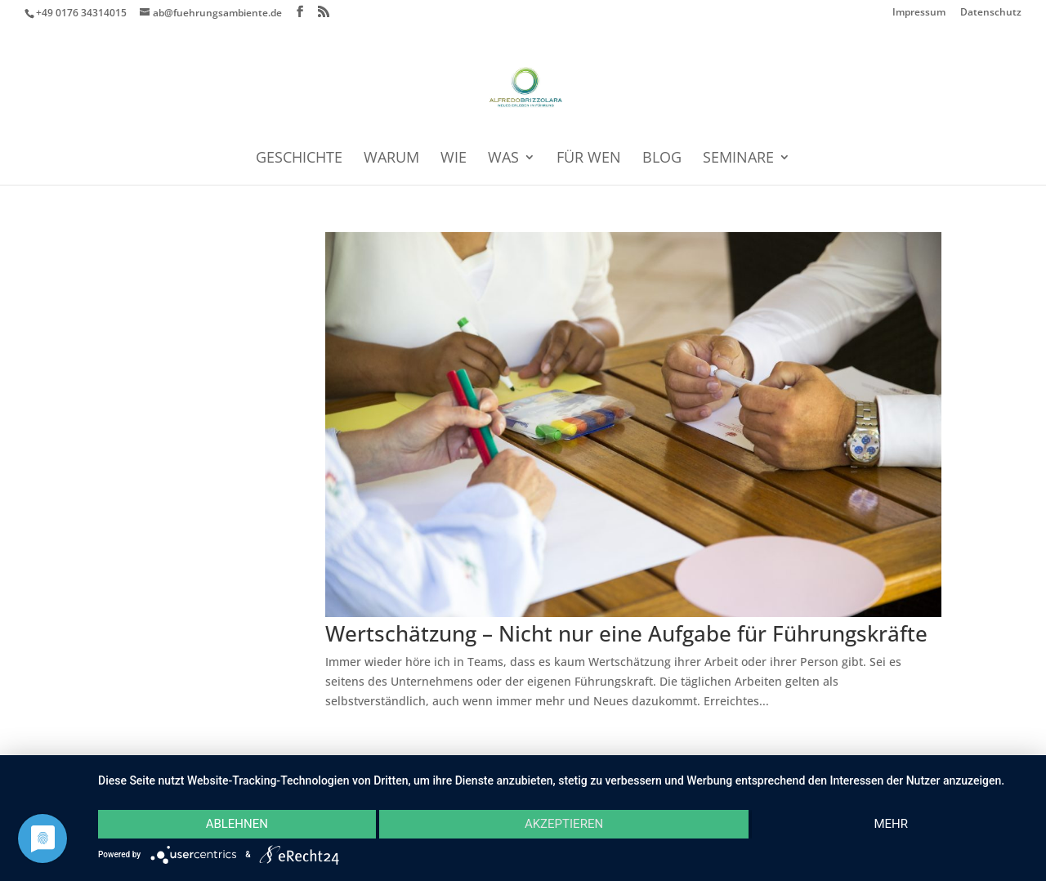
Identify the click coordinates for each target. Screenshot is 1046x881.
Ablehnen (237, 823)
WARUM (391, 159)
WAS (503, 159)
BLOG (662, 159)
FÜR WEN (589, 159)
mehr (891, 823)
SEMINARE (738, 159)
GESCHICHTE (299, 159)
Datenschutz (990, 13)
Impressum (918, 13)
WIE (453, 159)
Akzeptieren (564, 823)
